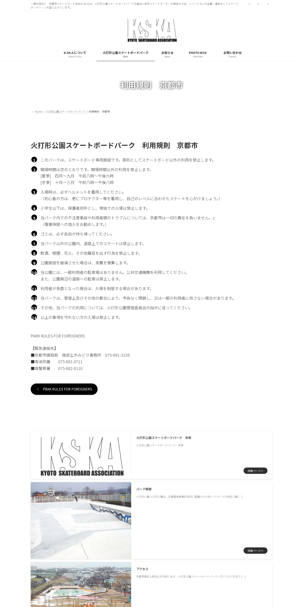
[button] (69, 389)
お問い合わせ (125, 532)
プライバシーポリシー (53, 532)
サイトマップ (93, 532)
